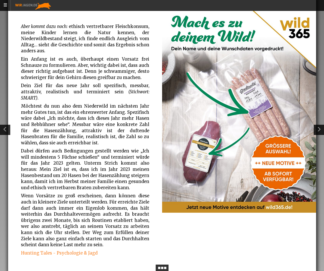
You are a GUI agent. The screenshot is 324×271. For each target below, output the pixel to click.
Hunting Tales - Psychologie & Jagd (59, 253)
